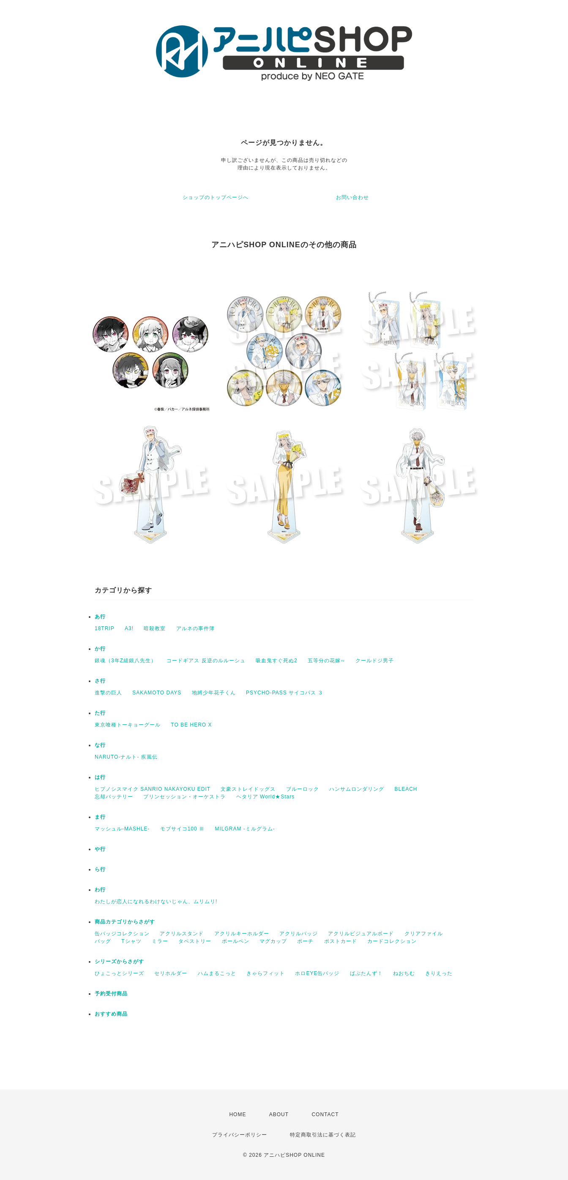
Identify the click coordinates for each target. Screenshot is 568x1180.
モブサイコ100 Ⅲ (182, 829)
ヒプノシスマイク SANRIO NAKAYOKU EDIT (152, 789)
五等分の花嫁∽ (326, 661)
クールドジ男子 (374, 661)
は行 (100, 777)
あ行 (100, 617)
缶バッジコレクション (122, 934)
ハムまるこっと (217, 973)
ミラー (160, 941)
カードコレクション (392, 941)
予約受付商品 (111, 994)
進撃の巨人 (108, 693)
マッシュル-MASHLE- (122, 829)
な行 (100, 745)
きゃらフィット (265, 973)
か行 (100, 649)
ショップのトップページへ (215, 197)
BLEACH (406, 789)
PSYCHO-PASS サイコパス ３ (284, 693)
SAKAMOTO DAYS (156, 693)
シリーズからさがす (119, 961)
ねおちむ (404, 973)
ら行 (100, 869)
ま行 (100, 817)
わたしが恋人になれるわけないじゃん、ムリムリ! (156, 901)
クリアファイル (423, 934)
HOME (237, 1114)
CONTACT (325, 1114)
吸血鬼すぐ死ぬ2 (277, 661)
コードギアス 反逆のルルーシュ (206, 661)
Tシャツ (131, 941)
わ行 (100, 890)
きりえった (439, 973)
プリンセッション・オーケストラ (184, 797)
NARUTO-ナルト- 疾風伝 (126, 757)
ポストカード (340, 941)
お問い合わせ (352, 197)
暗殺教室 (155, 628)
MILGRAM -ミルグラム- (245, 829)
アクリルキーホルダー (241, 934)
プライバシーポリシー (239, 1135)
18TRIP (105, 628)
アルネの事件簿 (195, 628)
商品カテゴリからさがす (125, 922)
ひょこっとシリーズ (119, 973)
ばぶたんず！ (366, 973)
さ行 (100, 681)
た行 (100, 713)
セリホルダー (170, 973)
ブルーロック (302, 789)
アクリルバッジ (298, 934)
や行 (100, 849)
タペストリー (194, 941)
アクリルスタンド (182, 934)
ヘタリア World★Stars (265, 797)
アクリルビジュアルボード (361, 934)
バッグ (103, 941)
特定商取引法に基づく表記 (323, 1135)
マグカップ (273, 941)
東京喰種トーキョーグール (128, 725)
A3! (129, 628)
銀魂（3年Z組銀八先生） (125, 661)
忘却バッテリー (114, 797)
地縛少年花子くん (214, 693)
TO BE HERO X (191, 725)
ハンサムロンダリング (356, 789)
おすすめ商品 (111, 1014)
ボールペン (235, 941)
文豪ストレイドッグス (248, 789)
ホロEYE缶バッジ (317, 973)
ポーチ (305, 941)
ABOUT (279, 1114)
